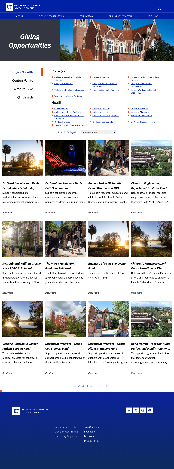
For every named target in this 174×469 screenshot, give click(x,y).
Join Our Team (92, 427)
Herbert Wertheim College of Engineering (143, 91)
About (19, 16)
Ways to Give (23, 89)
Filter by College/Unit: (69, 132)
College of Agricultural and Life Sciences (67, 78)
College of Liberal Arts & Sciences (69, 90)
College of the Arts (100, 77)
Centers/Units (22, 80)
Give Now (152, 16)
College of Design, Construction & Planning (145, 78)
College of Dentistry (101, 108)
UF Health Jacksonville (102, 122)
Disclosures (90, 436)
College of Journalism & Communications (141, 85)
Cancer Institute (61, 108)
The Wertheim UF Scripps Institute (69, 125)
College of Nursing (100, 112)
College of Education (63, 83)
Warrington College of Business (68, 96)
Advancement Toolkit (66, 431)
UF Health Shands (62, 122)
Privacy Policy (91, 440)
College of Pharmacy (140, 112)
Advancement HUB (65, 427)
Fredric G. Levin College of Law (105, 90)
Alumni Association (120, 16)
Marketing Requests (66, 436)
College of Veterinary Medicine (105, 115)
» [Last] (106, 386)
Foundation (86, 16)
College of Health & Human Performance (104, 85)
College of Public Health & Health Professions (69, 117)
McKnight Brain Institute (141, 115)
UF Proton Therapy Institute (143, 122)
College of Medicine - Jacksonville (69, 112)
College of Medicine (139, 108)
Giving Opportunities (51, 16)
